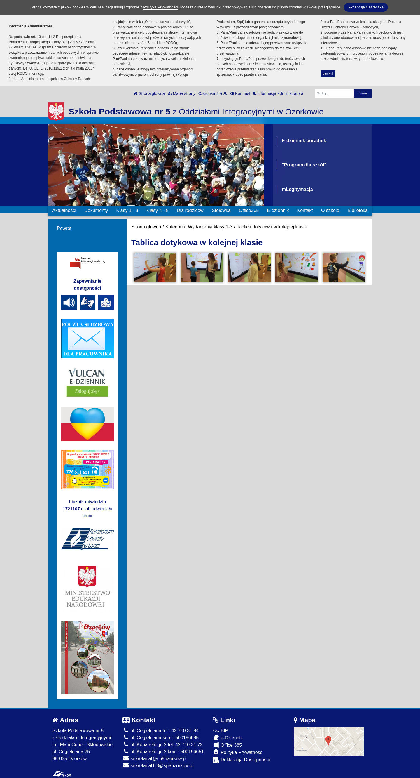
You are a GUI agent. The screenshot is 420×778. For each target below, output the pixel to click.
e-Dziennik (228, 737)
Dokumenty (96, 210)
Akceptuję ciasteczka (366, 7)
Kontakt (305, 210)
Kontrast (240, 93)
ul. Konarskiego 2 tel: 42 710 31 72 (163, 744)
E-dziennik (278, 210)
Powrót (64, 228)
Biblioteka (358, 210)
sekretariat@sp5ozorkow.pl (155, 758)
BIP (220, 730)
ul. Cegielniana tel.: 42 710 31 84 (161, 730)
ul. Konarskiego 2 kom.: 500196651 (163, 751)
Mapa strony (181, 93)
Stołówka (221, 210)
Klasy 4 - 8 (157, 210)
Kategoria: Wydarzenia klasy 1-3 (198, 226)
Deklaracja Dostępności (241, 760)
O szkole (330, 210)
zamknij (328, 73)
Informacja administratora (278, 93)
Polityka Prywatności (238, 752)
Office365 (249, 210)
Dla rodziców (190, 210)
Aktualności (64, 210)
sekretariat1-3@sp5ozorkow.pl (158, 765)
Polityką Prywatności (160, 7)
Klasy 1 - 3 (127, 210)
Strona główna (149, 93)
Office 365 (227, 745)
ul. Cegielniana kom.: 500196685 (161, 737)
